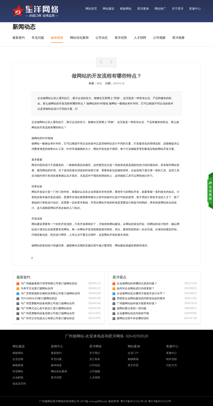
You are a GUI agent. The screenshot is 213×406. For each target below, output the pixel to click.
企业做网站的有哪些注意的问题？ (135, 283)
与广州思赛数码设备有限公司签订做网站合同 (46, 303)
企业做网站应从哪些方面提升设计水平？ (139, 293)
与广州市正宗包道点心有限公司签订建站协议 (46, 318)
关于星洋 (177, 8)
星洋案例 (143, 8)
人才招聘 (140, 37)
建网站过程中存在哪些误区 (131, 318)
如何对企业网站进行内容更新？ (133, 288)
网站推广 (160, 8)
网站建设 (108, 8)
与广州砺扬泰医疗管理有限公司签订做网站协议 (47, 283)
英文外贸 (133, 365)
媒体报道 (57, 37)
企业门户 (133, 353)
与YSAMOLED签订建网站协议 (37, 298)
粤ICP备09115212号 (159, 401)
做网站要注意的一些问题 (129, 308)
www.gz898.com (98, 401)
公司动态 (101, 37)
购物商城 (133, 359)
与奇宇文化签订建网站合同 (35, 288)
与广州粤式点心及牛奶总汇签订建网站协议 (44, 308)
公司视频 (159, 37)
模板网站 (126, 8)
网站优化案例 (79, 37)
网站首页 (91, 8)
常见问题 (38, 37)
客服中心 (195, 8)
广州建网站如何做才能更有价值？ (135, 303)
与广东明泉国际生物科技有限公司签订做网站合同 (48, 293)
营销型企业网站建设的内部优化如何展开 (139, 298)
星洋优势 (121, 37)
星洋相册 (178, 37)
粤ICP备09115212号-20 (133, 401)
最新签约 (18, 37)
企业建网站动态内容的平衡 (131, 313)
